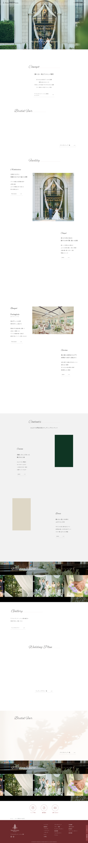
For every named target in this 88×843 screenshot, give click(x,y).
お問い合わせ (71, 826)
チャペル (46, 828)
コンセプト (46, 824)
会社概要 (70, 824)
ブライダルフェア (58, 824)
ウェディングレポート (58, 828)
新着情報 (56, 831)
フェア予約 (87, 828)
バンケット (47, 830)
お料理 (45, 836)
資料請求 (87, 836)
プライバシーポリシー (73, 831)
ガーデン (46, 832)
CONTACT (76, 2)
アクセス (56, 835)
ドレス (45, 834)
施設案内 (45, 826)
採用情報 (70, 833)
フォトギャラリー (58, 833)
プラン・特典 (57, 826)
